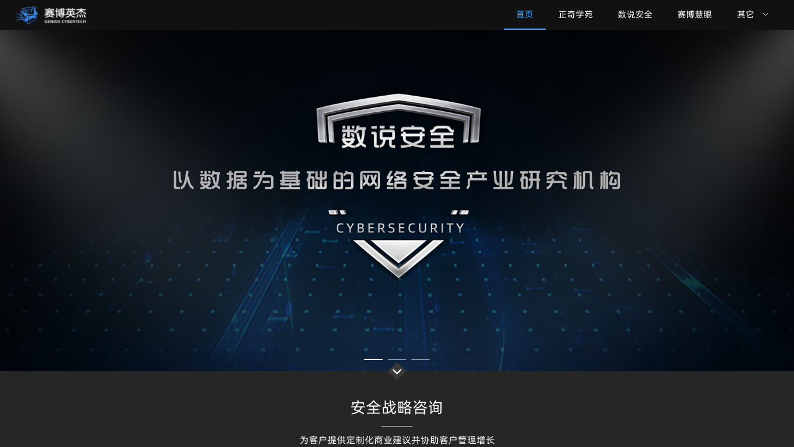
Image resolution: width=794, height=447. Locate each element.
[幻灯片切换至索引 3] (420, 359)
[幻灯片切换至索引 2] (397, 359)
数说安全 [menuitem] (635, 14)
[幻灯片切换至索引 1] (373, 359)
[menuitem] (753, 15)
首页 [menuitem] (524, 14)
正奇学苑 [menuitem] (575, 14)
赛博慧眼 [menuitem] (694, 14)
